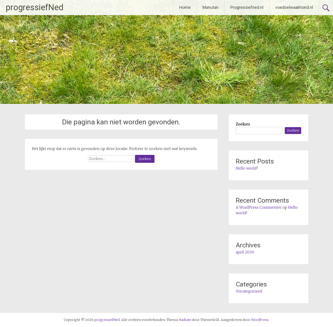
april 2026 (245, 252)
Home (185, 7)
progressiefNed (35, 7)
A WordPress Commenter (259, 207)
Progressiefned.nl (246, 7)
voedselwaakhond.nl (294, 7)
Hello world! (247, 168)
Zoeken (243, 124)
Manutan (210, 7)
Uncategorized (249, 291)
